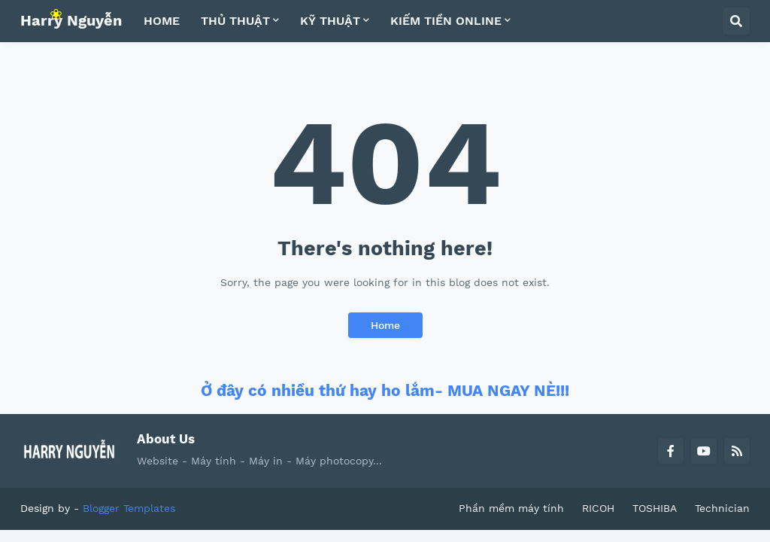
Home (385, 325)
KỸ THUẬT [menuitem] (330, 21)
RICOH (598, 508)
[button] (736, 21)
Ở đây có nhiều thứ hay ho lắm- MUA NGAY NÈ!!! (385, 390)
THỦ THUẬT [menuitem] (235, 21)
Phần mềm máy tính (511, 508)
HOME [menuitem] (162, 21)
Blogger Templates (129, 508)
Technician (722, 508)
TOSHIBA (654, 508)
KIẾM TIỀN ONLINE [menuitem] (446, 21)
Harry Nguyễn (71, 20)
